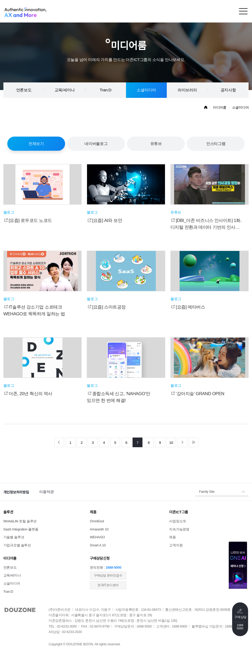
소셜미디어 (146, 90)
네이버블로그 (95, 143)
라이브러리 (187, 90)
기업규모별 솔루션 (17, 545)
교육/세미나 (65, 90)
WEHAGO (97, 537)
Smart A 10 (98, 545)
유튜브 (156, 143)
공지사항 (228, 90)
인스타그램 (216, 143)
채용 (172, 537)
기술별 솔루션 (13, 537)
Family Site (207, 492)
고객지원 (175, 545)
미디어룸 (219, 107)
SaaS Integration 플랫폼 (20, 529)
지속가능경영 (179, 529)
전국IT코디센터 (108, 585)
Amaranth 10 (99, 529)
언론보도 (24, 90)
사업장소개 (177, 521)
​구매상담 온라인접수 (108, 575)
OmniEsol (97, 521)
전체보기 (36, 143)
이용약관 (46, 492)
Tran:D (105, 90)
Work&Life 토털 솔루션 (20, 521)
